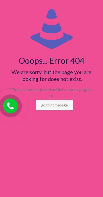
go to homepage (54, 105)
